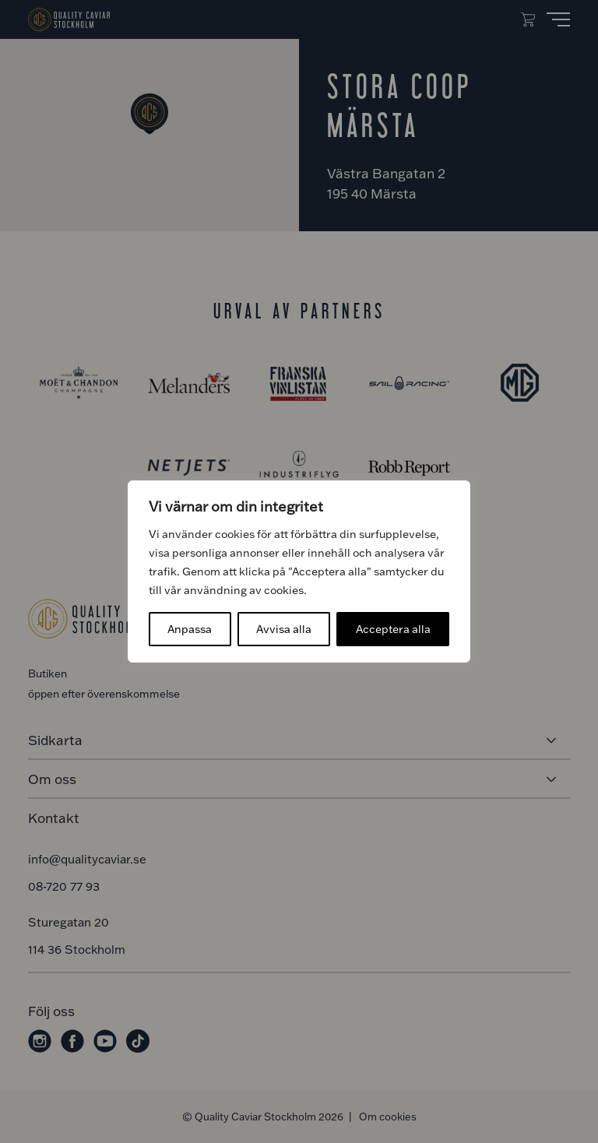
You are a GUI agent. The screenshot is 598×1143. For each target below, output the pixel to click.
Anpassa (189, 628)
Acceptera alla (393, 628)
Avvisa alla (283, 628)
